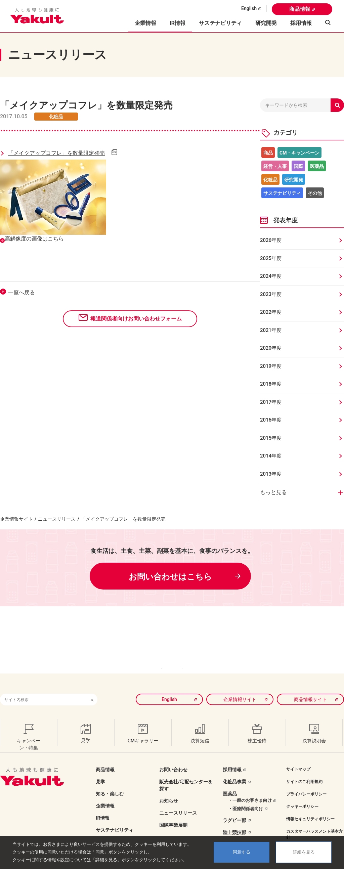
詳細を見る (304, 852)
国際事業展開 (173, 811)
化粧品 (270, 179)
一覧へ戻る (21, 292)
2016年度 (271, 420)
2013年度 (271, 474)
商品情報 (299, 9)
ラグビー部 (234, 806)
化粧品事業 (234, 768)
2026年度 (271, 240)
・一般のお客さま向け (250, 786)
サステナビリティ (220, 23)
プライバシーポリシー (306, 780)
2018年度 (271, 384)
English (249, 8)
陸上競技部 (234, 818)
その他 (315, 193)
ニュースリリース (57, 519)
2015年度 (271, 438)
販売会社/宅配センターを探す (186, 771)
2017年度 (271, 402)
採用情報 (301, 23)
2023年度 (271, 294)
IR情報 (103, 804)
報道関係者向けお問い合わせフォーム (136, 318)
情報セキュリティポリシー (310, 805)
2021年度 (271, 330)
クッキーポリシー (302, 792)
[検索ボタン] (92, 686)
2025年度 (271, 258)
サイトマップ (298, 755)
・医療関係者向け (245, 794)
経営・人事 (275, 166)
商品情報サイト (310, 685)
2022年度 (271, 312)
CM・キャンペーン (299, 153)
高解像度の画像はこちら (34, 238)
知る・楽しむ (110, 780)
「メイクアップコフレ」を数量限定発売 (56, 153)
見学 (100, 768)
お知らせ (168, 787)
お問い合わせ (173, 755)
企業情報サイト (16, 519)
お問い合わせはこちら (170, 576)
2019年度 (271, 366)
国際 (298, 166)
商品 (268, 153)
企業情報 (105, 792)
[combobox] (43, 686)
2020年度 (271, 348)
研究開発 (266, 23)
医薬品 (317, 166)
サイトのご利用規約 (304, 768)
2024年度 (271, 276)
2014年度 (271, 456)
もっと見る (273, 492)
